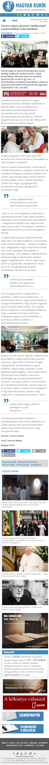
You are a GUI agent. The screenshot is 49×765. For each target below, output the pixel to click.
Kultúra (40, 745)
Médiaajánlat (15, 762)
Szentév (7, 663)
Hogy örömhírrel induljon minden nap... (17, 619)
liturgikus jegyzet (18, 660)
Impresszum (5, 762)
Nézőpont (29, 745)
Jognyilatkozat (25, 762)
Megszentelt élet (15, 745)
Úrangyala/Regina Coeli (14, 672)
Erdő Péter (29, 672)
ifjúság (7, 660)
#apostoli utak (9, 462)
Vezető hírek (10, 471)
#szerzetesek (22, 464)
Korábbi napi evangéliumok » (36, 646)
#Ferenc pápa (8, 464)
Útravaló (39, 672)
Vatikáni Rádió (16, 436)
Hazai (11, 743)
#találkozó (36, 464)
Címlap (4, 743)
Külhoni (33, 743)
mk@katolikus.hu (21, 760)
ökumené (26, 656)
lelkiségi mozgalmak (12, 669)
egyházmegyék (12, 674)
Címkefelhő (9, 652)
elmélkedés (37, 657)
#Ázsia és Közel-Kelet (28, 462)
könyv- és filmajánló (31, 666)
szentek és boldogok (21, 663)
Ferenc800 (25, 675)
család (15, 656)
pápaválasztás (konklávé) (33, 669)
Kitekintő (7, 33)
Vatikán (7, 657)
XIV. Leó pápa (36, 660)
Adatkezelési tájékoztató (40, 762)
